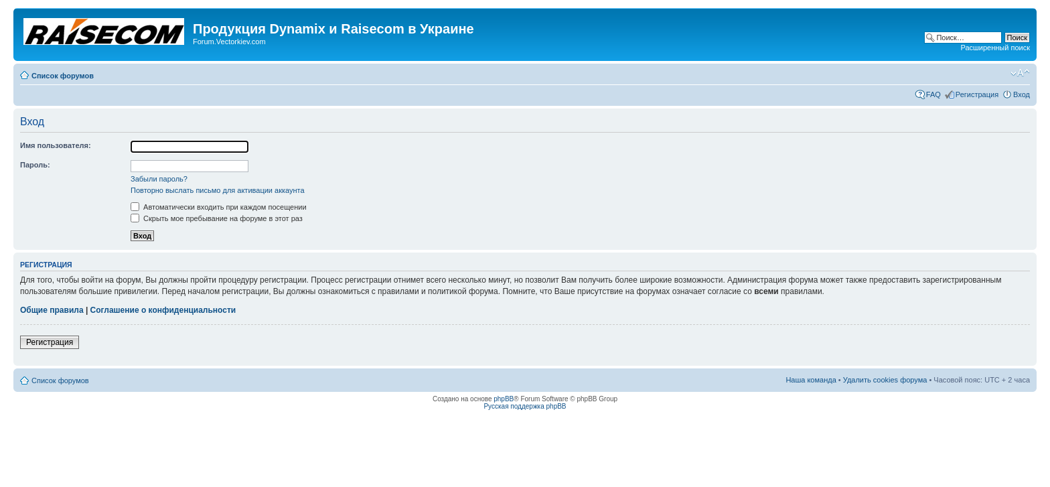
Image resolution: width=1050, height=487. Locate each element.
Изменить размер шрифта (1020, 73)
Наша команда (810, 380)
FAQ (933, 94)
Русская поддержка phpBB (524, 406)
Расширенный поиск (995, 48)
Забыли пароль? (159, 179)
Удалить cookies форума (885, 380)
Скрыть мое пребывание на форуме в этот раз (217, 218)
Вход (1021, 94)
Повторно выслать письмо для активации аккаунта (218, 190)
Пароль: (35, 165)
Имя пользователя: (55, 145)
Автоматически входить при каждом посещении (219, 207)
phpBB (504, 399)
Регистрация (977, 94)
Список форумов (62, 76)
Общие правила (52, 310)
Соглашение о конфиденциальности (163, 310)
